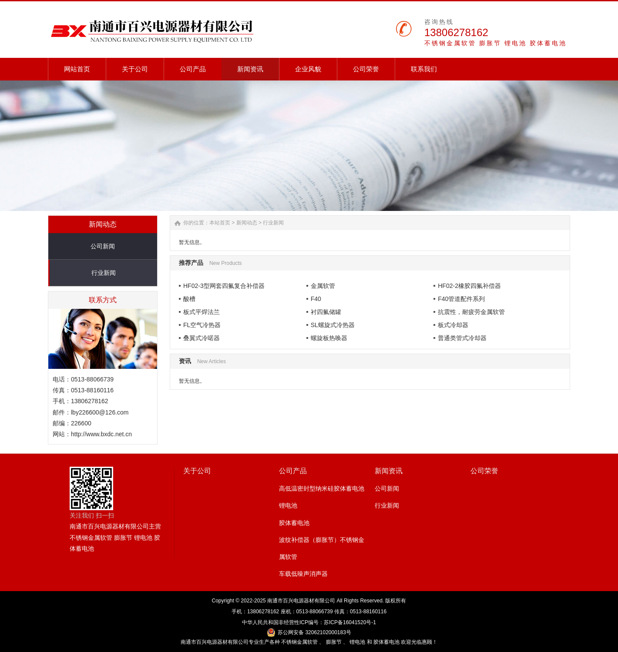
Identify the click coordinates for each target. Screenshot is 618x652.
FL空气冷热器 (202, 324)
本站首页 (219, 223)
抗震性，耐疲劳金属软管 (471, 311)
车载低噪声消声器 (303, 573)
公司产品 (293, 471)
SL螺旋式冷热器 (333, 324)
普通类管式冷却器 (462, 337)
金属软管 (323, 285)
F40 (316, 298)
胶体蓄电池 (294, 522)
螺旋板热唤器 (329, 337)
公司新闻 (103, 246)
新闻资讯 (389, 471)
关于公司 (197, 471)
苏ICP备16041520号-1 (350, 622)
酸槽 (189, 298)
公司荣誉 (484, 471)
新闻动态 (246, 223)
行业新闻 (103, 272)
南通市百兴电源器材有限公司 (301, 601)
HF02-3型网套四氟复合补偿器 (224, 285)
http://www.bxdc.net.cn (101, 434)
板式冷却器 (453, 324)
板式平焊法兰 (201, 311)
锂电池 (288, 505)
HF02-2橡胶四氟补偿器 (469, 285)
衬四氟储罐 (326, 311)
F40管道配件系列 (461, 298)
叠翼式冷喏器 (201, 337)
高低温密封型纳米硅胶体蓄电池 (321, 488)
